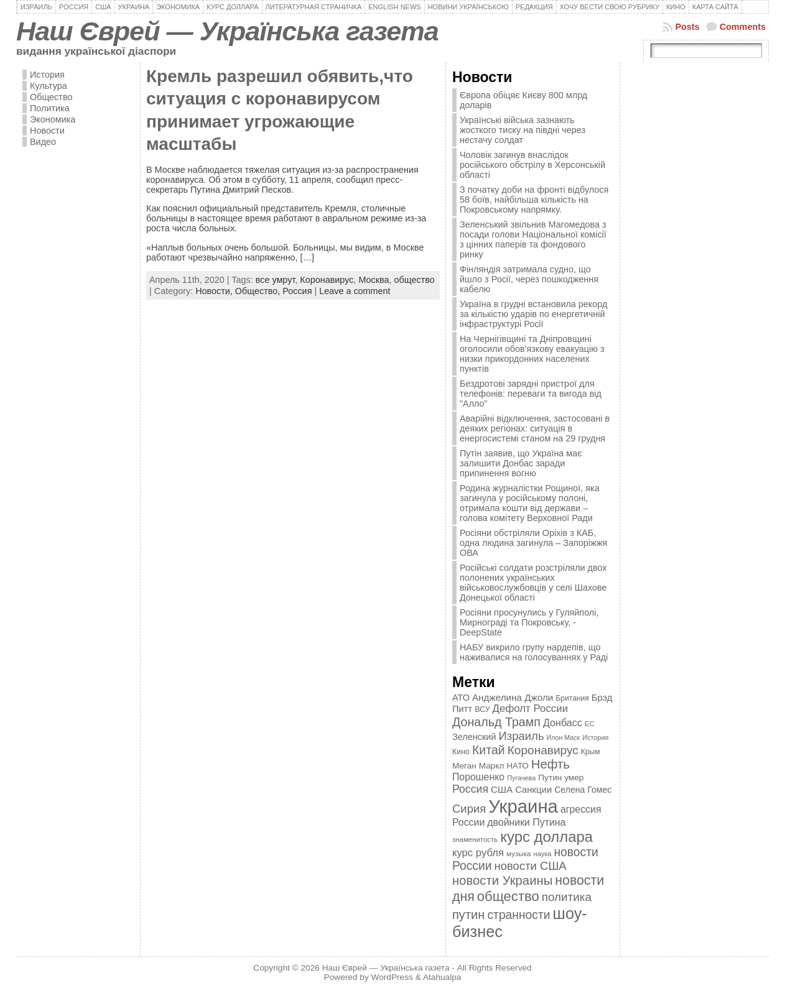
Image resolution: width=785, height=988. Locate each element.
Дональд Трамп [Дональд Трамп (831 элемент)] (496, 722)
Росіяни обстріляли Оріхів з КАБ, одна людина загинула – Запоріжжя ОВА (533, 543)
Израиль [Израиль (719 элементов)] (521, 735)
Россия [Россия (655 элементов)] (470, 789)
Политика (50, 108)
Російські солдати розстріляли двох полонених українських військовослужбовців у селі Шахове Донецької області (533, 582)
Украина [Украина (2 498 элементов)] (523, 806)
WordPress (392, 977)
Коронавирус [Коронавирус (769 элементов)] (543, 750)
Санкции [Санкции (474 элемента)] (533, 790)
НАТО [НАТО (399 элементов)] (518, 765)
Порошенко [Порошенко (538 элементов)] (478, 777)
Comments (743, 27)
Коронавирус (326, 280)
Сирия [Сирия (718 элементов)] (469, 808)
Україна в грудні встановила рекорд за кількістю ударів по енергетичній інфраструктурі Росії (533, 314)
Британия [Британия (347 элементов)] (571, 698)
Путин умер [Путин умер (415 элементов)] (560, 777)
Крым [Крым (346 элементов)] (590, 751)
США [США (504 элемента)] (502, 789)
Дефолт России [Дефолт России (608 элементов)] (531, 708)
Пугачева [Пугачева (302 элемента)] (521, 778)
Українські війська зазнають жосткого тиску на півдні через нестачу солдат (522, 130)
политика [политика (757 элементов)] (567, 896)
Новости (47, 131)
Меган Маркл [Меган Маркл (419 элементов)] (478, 765)
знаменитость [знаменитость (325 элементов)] (475, 839)
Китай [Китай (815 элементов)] (488, 750)
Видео (43, 142)
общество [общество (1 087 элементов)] (508, 896)
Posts (687, 27)
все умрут (275, 280)
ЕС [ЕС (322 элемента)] (590, 723)
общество (414, 280)
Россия (297, 291)
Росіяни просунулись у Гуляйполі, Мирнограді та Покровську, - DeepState (529, 622)
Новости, (215, 291)
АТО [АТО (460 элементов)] (461, 698)
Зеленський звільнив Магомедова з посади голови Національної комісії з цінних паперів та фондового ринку (533, 239)
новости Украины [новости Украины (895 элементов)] (502, 880)
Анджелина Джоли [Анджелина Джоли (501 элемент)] (512, 697)
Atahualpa (442, 977)
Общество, (258, 291)
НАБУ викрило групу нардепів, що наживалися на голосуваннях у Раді (534, 652)
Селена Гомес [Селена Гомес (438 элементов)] (582, 790)
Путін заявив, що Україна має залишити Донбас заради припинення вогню (521, 463)
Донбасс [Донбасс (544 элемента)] (562, 722)
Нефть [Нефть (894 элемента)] (550, 764)
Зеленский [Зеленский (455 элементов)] (474, 737)
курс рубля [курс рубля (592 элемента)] (478, 853)
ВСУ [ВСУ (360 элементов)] (482, 709)
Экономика (52, 119)
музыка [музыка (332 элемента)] (518, 853)
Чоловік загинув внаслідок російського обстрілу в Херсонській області (532, 165)
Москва (373, 280)
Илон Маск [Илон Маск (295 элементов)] (563, 737)
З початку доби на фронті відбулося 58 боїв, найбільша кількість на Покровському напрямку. (534, 200)
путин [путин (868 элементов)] (468, 914)
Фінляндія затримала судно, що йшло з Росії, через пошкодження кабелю (529, 279)
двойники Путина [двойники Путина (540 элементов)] (526, 822)
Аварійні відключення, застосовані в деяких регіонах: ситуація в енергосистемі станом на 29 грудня (535, 428)
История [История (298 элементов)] (595, 737)
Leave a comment (354, 291)
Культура (48, 86)
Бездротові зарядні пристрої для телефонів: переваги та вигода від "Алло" (531, 394)
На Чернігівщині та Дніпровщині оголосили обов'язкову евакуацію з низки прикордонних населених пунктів (532, 354)
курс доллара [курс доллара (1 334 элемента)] (546, 836)
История (47, 75)
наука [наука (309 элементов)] (543, 853)
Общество (51, 97)
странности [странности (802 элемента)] (518, 914)
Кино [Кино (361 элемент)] (461, 751)
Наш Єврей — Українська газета (227, 31)
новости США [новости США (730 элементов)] (531, 865)
